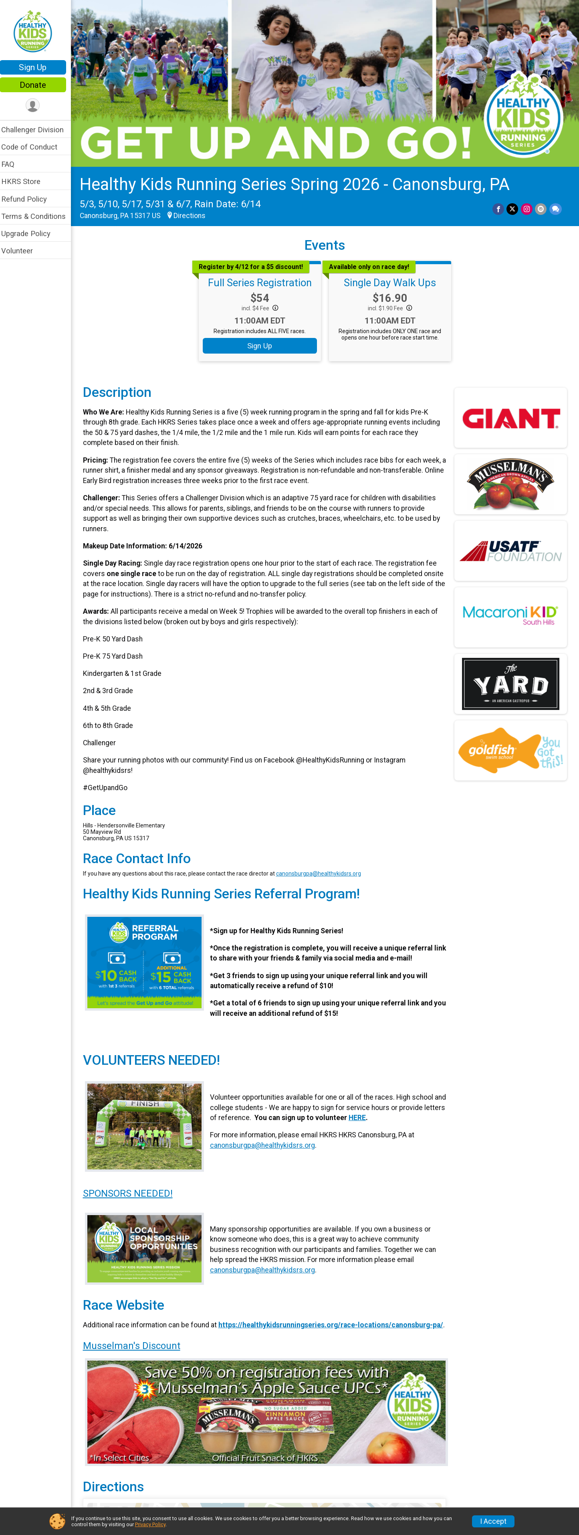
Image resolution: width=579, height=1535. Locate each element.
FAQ (13, 164)
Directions (195, 214)
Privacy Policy (150, 1524)
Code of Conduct (34, 147)
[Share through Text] (555, 207)
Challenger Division (37, 129)
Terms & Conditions (38, 216)
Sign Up (38, 67)
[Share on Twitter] (513, 207)
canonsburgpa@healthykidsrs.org (323, 871)
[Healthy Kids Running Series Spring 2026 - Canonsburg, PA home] (38, 31)
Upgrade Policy (31, 233)
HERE (383, 1116)
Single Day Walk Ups (393, 281)
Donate (38, 85)
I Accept (493, 1521)
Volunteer (22, 251)
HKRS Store (26, 181)
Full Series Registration (263, 281)
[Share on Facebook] (499, 207)
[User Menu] (38, 105)
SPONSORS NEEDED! (133, 1190)
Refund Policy (29, 199)
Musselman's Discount (137, 1352)
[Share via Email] (541, 207)
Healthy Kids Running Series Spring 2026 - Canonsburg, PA (300, 182)
